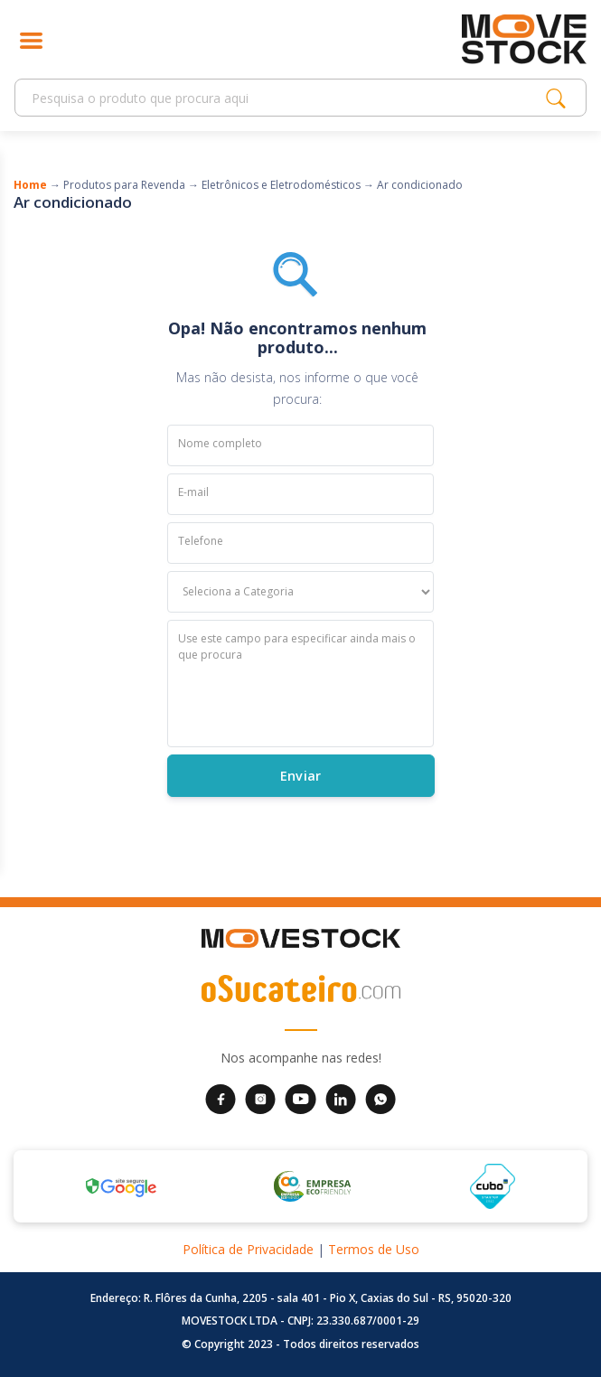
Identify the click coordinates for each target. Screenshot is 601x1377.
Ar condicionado (420, 184)
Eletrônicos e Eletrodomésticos (281, 184)
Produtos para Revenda (124, 184)
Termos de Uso (373, 1249)
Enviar (300, 774)
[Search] (285, 98)
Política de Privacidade (248, 1249)
